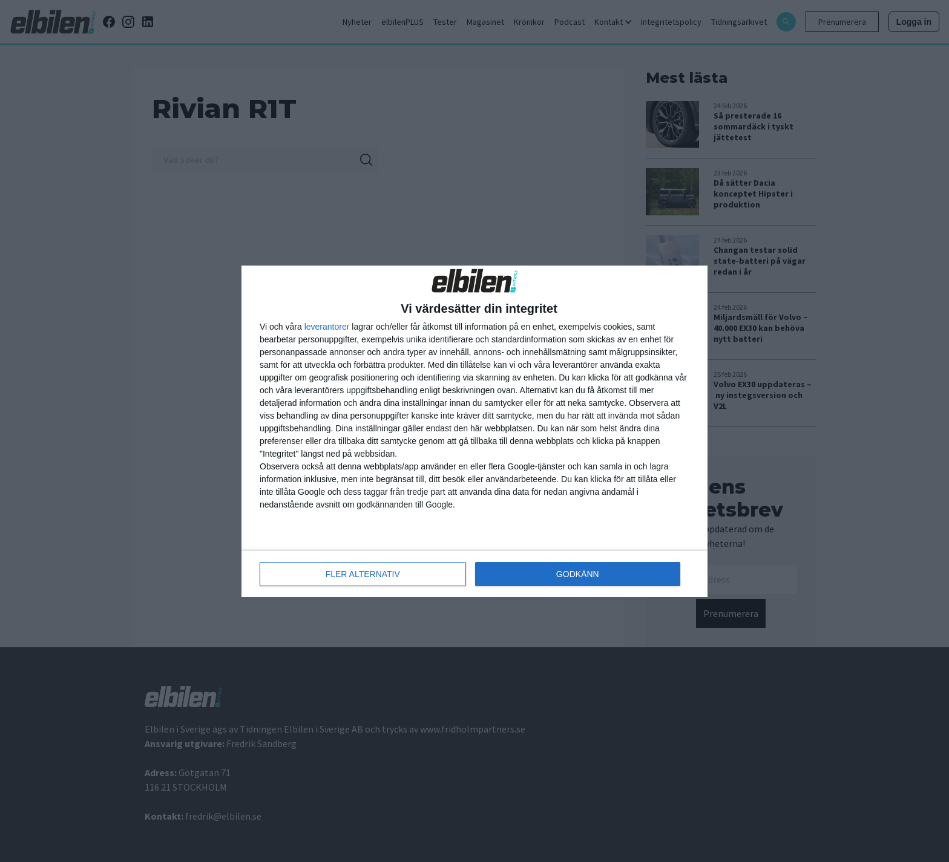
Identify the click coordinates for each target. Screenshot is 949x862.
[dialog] (474, 431)
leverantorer (327, 326)
